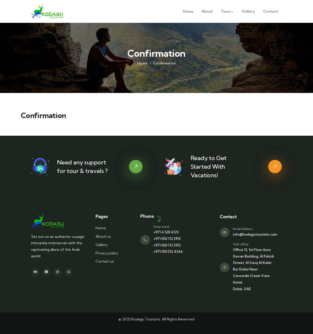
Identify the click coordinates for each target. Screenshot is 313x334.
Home (142, 63)
